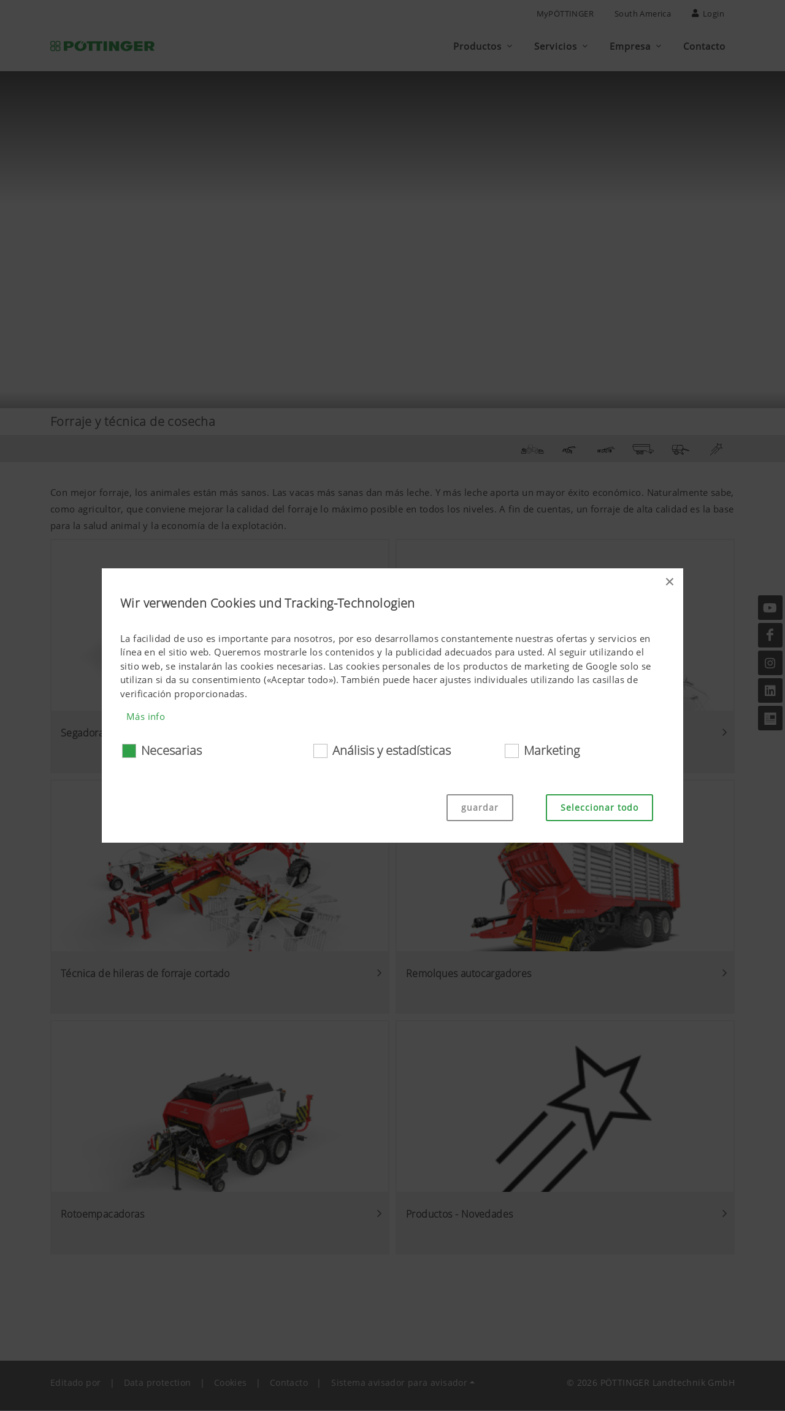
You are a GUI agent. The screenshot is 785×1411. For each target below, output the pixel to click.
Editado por (75, 1383)
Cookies (230, 1383)
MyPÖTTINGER (565, 13)
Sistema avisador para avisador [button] (399, 1383)
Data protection (157, 1383)
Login (708, 13)
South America (643, 13)
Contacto (289, 1383)
